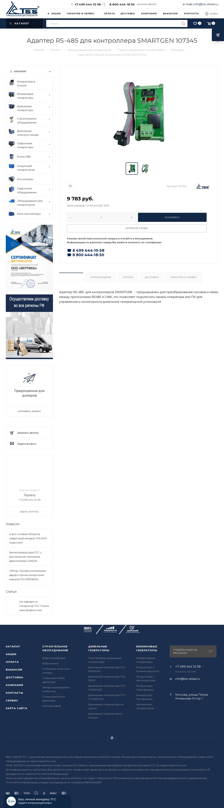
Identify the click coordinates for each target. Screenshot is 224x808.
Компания (14, 685)
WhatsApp (112, 738)
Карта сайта (16, 708)
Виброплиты (50, 663)
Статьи (11, 591)
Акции (11, 654)
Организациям (100, 277)
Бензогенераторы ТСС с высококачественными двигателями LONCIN (25, 556)
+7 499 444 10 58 (88, 4)
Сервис (12, 700)
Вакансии (14, 669)
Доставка (152, 277)
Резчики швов (51, 705)
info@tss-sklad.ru (205, 4)
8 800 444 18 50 (121, 4)
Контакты (14, 692)
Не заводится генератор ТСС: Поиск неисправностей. (34, 606)
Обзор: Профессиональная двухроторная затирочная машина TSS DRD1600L (27, 575)
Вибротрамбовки (53, 658)
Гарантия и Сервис (183, 277)
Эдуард (29, 495)
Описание (71, 277)
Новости (13, 524)
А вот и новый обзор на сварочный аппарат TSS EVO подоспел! (28, 538)
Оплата (128, 277)
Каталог (13, 646)
